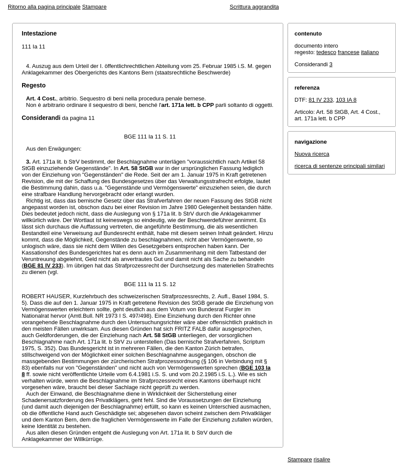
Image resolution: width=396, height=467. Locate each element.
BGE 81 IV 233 (42, 265)
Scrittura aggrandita (254, 6)
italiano (370, 52)
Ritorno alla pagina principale (44, 6)
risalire (322, 459)
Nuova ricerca (312, 154)
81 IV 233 (321, 100)
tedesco (327, 52)
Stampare (94, 6)
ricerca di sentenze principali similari (340, 166)
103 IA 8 (346, 100)
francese (349, 52)
